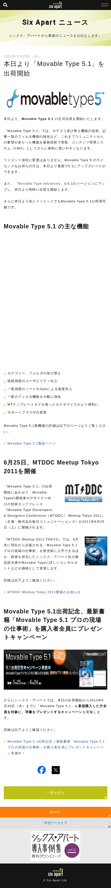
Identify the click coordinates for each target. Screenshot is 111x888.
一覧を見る (55, 793)
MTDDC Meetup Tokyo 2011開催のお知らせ (44, 592)
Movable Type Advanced (39, 183)
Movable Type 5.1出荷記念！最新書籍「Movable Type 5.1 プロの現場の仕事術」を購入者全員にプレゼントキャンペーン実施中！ (56, 747)
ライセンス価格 (16, 160)
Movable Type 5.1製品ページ (32, 443)
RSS (55, 812)
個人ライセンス (41, 201)
